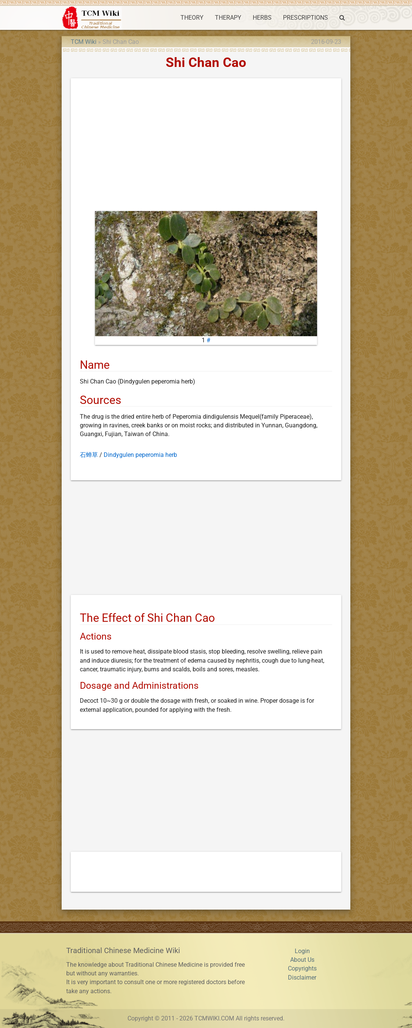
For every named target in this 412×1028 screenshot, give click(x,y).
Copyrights (302, 968)
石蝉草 (89, 455)
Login (302, 951)
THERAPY (228, 17)
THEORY (192, 17)
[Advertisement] (206, 146)
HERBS (262, 17)
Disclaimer (302, 977)
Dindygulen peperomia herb (140, 455)
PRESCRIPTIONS (305, 17)
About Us (302, 960)
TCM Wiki (83, 42)
